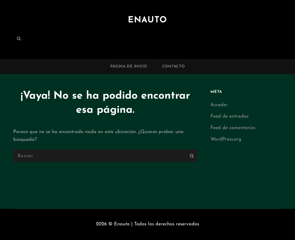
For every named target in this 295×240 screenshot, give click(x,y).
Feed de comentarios (232, 127)
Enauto (147, 20)
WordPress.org (225, 139)
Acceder (219, 104)
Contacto (173, 67)
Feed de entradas (229, 116)
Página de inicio (128, 67)
